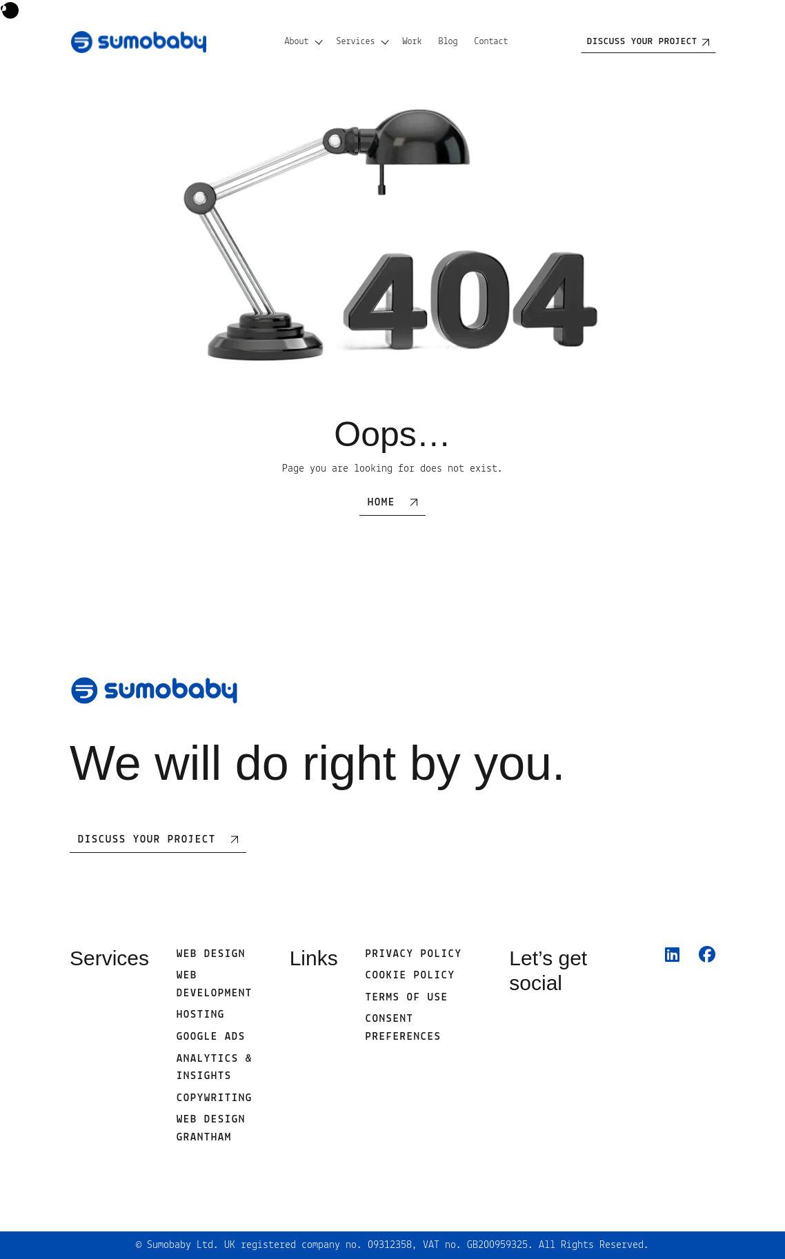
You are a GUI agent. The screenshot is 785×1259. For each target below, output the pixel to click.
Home (381, 502)
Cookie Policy (410, 975)
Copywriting (214, 1098)
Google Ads (211, 1037)
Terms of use (407, 997)
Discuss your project (642, 42)
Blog (448, 42)
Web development (214, 984)
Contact (491, 42)
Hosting (201, 1014)
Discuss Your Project (147, 839)
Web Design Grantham (211, 1128)
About (297, 42)
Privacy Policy (414, 954)
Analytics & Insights (214, 1068)
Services (356, 42)
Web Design (211, 954)
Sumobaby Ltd (180, 1245)
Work (412, 42)
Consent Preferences (403, 1028)
